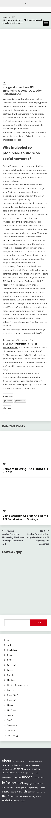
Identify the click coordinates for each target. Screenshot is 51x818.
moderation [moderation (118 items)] (38, 783)
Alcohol (6, 240)
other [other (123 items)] (12, 787)
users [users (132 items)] (25, 796)
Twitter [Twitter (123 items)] (19, 796)
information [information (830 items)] (12, 782)
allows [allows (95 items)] (31, 762)
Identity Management (17, 685)
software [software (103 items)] (31, 792)
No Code (11, 710)
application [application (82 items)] (39, 762)
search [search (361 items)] (22, 791)
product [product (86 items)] (23, 788)
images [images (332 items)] (39, 777)
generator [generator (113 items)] (6, 778)
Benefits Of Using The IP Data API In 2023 (25, 470)
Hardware (12, 680)
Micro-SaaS (12, 695)
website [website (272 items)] (7, 800)
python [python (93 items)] (42, 788)
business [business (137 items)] (18, 765)
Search (38, 623)
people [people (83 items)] (18, 788)
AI (8, 640)
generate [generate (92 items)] (35, 773)
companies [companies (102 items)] (35, 765)
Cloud (10, 655)
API (4, 82)
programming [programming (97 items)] (32, 788)
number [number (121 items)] (5, 787)
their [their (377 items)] (5, 796)
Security (11, 730)
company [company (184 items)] (7, 769)
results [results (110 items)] (13, 792)
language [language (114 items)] (28, 783)
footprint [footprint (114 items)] (26, 773)
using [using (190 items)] (32, 796)
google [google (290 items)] (16, 777)
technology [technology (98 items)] (41, 792)
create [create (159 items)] (27, 769)
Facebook (12, 665)
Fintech (10, 670)
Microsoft (11, 700)
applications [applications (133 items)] (7, 765)
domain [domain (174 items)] (13, 772)
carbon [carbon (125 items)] (27, 765)
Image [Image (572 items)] (27, 777)
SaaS (9, 720)
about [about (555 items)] (6, 761)
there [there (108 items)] (12, 796)
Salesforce (12, 725)
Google (10, 675)
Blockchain (12, 650)
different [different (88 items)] (5, 773)
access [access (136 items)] (16, 761)
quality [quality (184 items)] (5, 791)
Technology (12, 735)
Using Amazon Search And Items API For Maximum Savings (25, 517)
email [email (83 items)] (20, 773)
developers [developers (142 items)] (37, 769)
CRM (9, 660)
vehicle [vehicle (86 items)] (38, 797)
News (10, 705)
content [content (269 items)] (18, 769)
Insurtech (11, 690)
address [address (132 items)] (23, 761)
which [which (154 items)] (16, 800)
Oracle (10, 715)
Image (33, 233)
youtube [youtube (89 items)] (23, 801)
